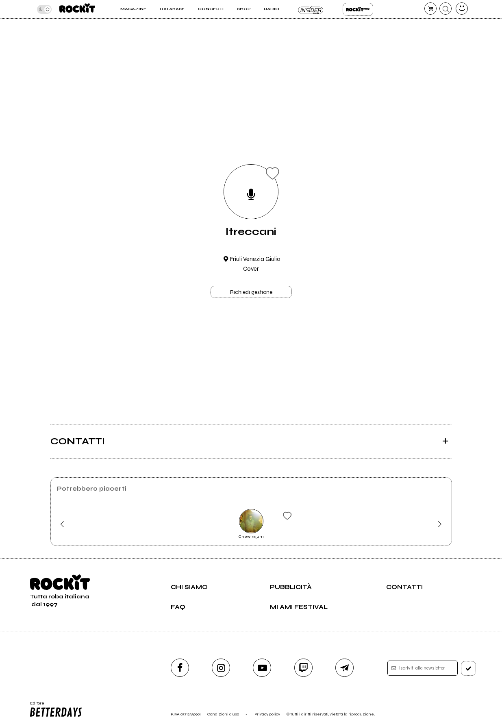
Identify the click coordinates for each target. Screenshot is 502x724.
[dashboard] (462, 8)
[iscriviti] (468, 668)
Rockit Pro (358, 9)
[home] (77, 9)
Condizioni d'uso (223, 714)
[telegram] (344, 668)
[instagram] (221, 668)
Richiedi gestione (251, 292)
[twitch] (303, 668)
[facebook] (180, 668)
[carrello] (430, 8)
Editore (55, 709)
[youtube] (262, 668)
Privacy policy (267, 714)
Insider (311, 9)
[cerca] (445, 8)
